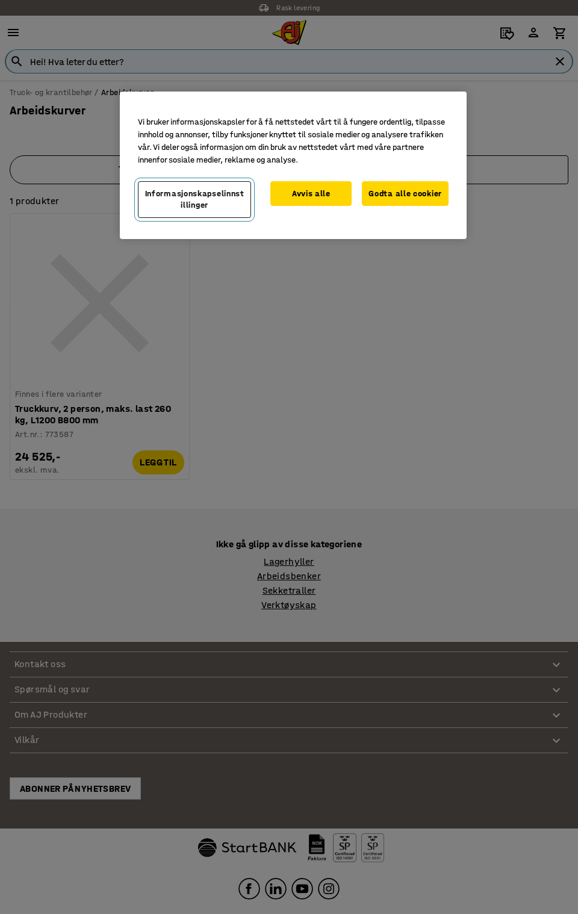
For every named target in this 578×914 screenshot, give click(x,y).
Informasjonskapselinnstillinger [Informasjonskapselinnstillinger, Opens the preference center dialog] (194, 199)
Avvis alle (311, 193)
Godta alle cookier (405, 193)
